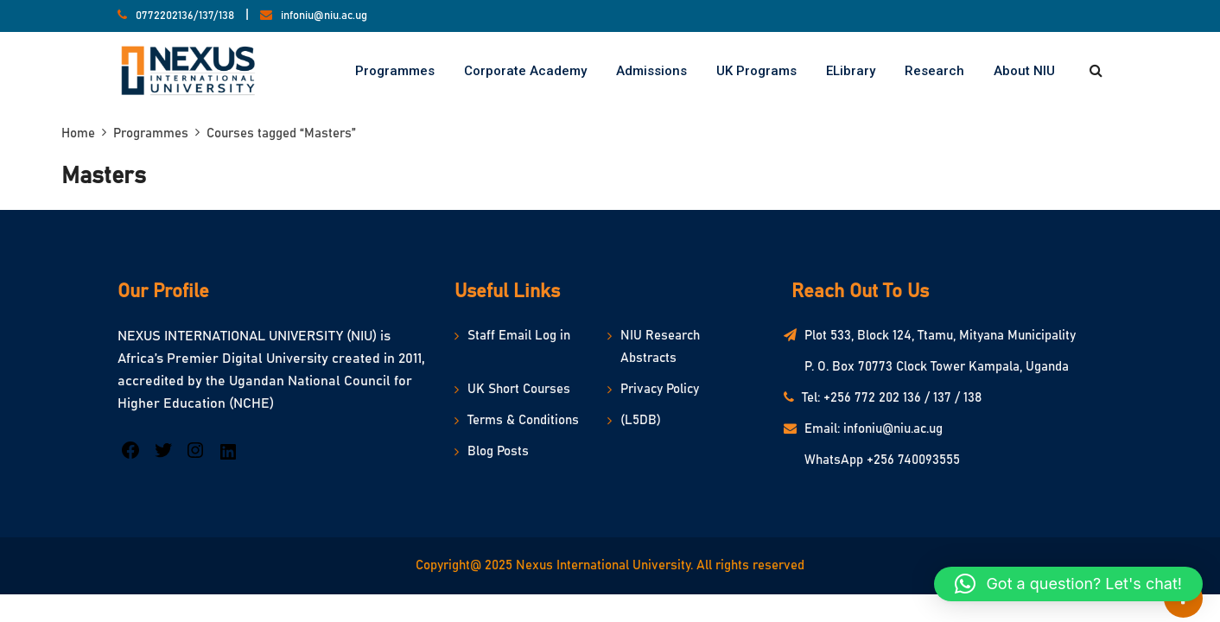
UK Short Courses (518, 389)
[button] (1068, 584)
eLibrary (850, 71)
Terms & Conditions (523, 420)
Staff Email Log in (518, 335)
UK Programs (756, 71)
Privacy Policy (659, 389)
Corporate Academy (525, 71)
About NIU (1024, 71)
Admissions (651, 71)
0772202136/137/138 (185, 16)
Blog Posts (498, 451)
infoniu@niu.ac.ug (324, 16)
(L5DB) (640, 420)
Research (934, 71)
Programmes (395, 71)
